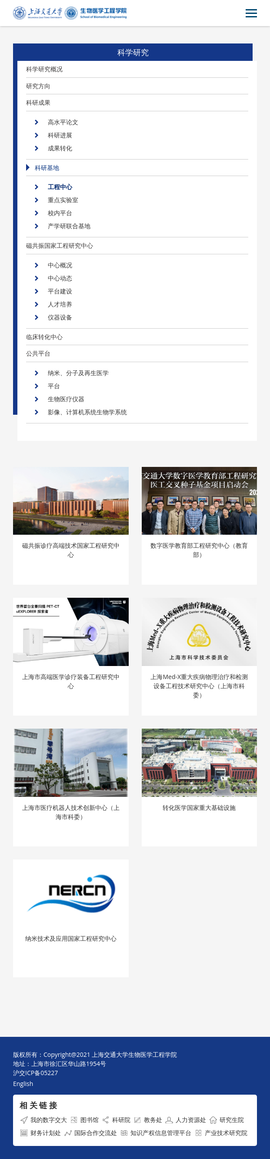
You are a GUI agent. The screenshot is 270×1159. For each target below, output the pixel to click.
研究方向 (38, 86)
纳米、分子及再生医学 (78, 373)
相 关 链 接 (38, 1105)
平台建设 (60, 291)
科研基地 (47, 167)
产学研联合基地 (69, 226)
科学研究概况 (44, 69)
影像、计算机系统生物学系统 (87, 412)
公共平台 (38, 353)
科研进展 (60, 135)
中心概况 (60, 265)
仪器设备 (60, 317)
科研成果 (38, 102)
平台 (54, 386)
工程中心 (60, 187)
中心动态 (60, 278)
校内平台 (60, 213)
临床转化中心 (44, 337)
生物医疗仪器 (66, 399)
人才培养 (60, 304)
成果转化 (60, 148)
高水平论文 (63, 122)
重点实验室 (63, 200)
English (23, 1083)
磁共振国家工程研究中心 (59, 245)
